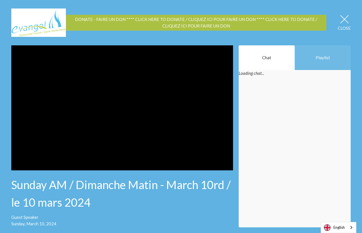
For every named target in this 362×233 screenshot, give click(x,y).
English (334, 227)
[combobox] (338, 227)
